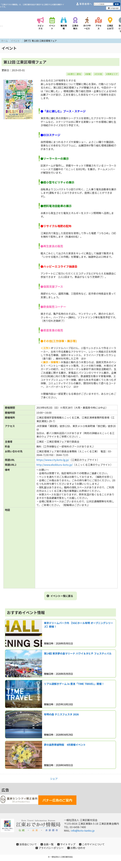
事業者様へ (84, 4)
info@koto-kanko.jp (83, 829)
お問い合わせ (78, 849)
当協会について (22, 843)
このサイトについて (96, 843)
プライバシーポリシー (48, 849)
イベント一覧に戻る (60, 594)
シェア (54, 777)
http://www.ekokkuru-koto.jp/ (54, 463)
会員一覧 (45, 843)
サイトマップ (68, 843)
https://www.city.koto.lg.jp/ (52, 458)
